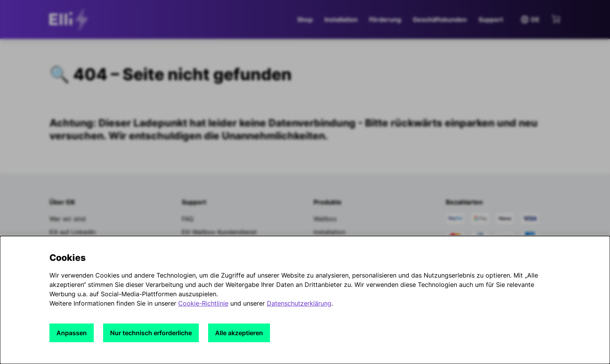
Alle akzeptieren (239, 333)
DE (530, 19)
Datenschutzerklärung (299, 303)
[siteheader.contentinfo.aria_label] (70, 19)
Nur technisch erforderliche (151, 333)
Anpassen (71, 333)
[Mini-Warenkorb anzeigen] (556, 18)
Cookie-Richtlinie (203, 303)
